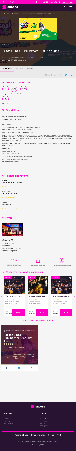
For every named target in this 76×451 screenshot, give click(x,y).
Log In (57, 2)
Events (7, 421)
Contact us (43, 419)
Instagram (43, 426)
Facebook (43, 421)
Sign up (46, 2)
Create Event (67, 2)
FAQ (59, 435)
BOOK (18, 312)
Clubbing (15, 13)
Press (51, 435)
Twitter (42, 423)
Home (6, 13)
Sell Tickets (8, 423)
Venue (30, 69)
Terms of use (21, 435)
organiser (37, 272)
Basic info (7, 69)
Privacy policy (38, 435)
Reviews (19, 69)
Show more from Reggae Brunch (38, 320)
